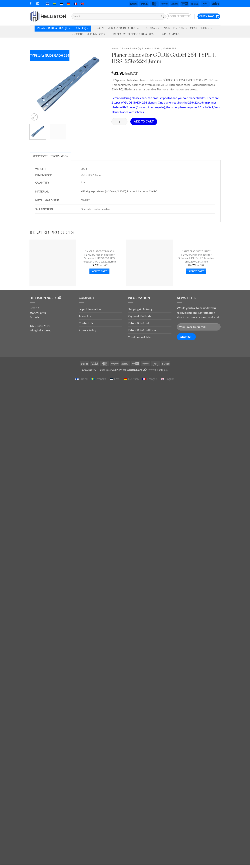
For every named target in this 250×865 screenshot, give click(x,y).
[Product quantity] (119, 121)
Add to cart (143, 121)
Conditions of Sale (139, 337)
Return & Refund (138, 323)
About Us (85, 316)
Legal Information (90, 309)
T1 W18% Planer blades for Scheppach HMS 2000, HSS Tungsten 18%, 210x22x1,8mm (99, 258)
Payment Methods (139, 316)
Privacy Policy (87, 330)
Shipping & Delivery (140, 309)
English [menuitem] (170, 378)
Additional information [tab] (51, 156)
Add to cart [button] (99, 271)
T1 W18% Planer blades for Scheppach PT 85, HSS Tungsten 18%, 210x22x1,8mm (196, 258)
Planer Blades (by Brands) (63, 28)
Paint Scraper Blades (117, 28)
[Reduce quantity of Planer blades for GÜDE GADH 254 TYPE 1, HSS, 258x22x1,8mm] (113, 121)
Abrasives (171, 34)
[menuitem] (47, 3)
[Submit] (162, 16)
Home (114, 48)
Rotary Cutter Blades (133, 34)
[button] (179, 16)
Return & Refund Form (142, 330)
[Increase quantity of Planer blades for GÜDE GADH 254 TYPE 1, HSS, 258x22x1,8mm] (125, 121)
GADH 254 (169, 48)
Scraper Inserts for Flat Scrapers (179, 28)
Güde (157, 48)
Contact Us (86, 323)
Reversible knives (88, 34)
